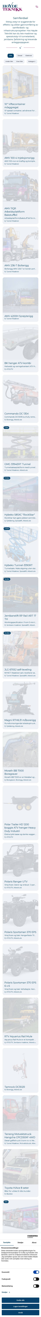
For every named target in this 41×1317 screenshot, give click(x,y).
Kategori (31, 61)
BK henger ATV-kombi (17, 369)
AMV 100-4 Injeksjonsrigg (19, 164)
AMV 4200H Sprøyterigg (18, 322)
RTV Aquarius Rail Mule (18, 1043)
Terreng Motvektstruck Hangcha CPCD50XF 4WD (19, 1142)
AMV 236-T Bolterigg (16, 272)
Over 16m (19, 61)
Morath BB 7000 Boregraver (14, 779)
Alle (10, 55)
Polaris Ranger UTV (15, 888)
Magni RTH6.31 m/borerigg (20, 726)
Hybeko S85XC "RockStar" (19, 521)
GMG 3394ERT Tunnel (17, 470)
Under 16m (9, 61)
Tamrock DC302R (14, 1093)
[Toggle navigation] (36, 7)
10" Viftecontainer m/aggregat (14, 112)
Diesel (20, 55)
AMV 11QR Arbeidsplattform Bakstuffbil (14, 218)
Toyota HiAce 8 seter (16, 1194)
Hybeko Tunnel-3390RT (18, 571)
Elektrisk (29, 55)
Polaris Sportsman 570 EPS (20, 938)
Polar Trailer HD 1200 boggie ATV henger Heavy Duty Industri (20, 834)
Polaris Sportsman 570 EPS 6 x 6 (20, 991)
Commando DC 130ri (16, 420)
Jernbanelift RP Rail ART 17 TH (20, 624)
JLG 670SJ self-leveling (17, 676)
